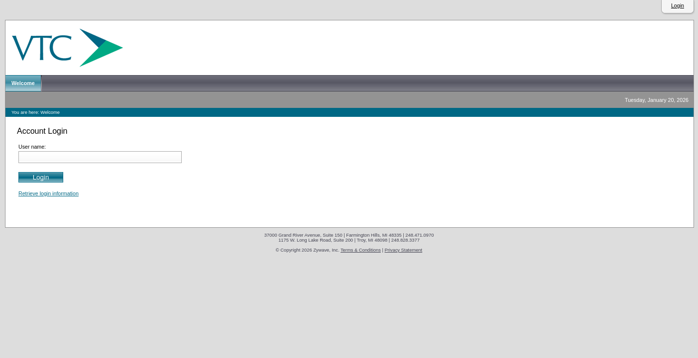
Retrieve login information (48, 193)
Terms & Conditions (361, 250)
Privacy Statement (403, 250)
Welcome (50, 112)
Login (677, 5)
